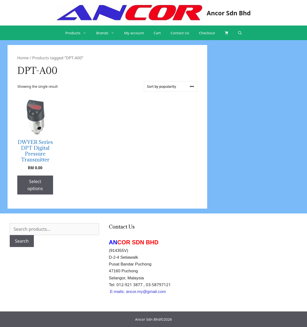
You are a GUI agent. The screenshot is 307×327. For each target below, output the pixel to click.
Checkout (207, 32)
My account (134, 32)
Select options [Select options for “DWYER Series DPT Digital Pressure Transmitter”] (35, 184)
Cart (157, 32)
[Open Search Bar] (240, 33)
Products (78, 33)
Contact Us (180, 32)
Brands (107, 33)
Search (22, 241)
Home (23, 58)
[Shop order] (170, 86)
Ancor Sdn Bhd (229, 13)
